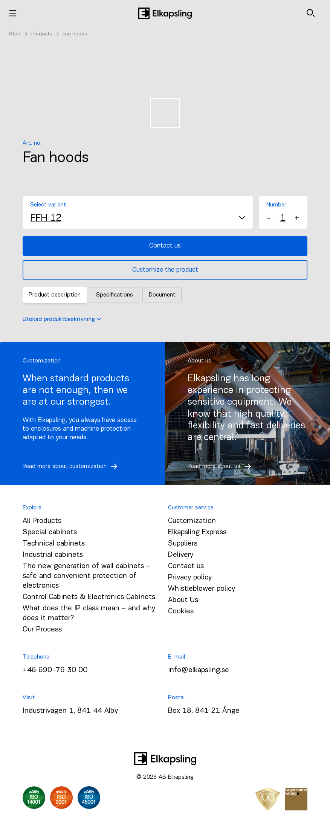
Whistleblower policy (201, 589)
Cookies (181, 611)
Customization (192, 521)
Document (162, 295)
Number (276, 205)
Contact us (165, 245)
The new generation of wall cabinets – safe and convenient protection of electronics (86, 576)
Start (15, 34)
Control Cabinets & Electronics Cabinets (89, 597)
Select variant (48, 205)
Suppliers (182, 543)
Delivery (180, 555)
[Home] (165, 13)
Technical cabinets (54, 543)
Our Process (42, 629)
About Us (183, 600)
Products (41, 34)
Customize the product (165, 270)
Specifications (114, 295)
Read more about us (221, 466)
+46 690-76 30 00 (55, 670)
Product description (55, 295)
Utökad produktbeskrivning (62, 319)
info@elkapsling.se (198, 670)
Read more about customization (72, 466)
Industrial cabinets (53, 555)
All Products (42, 521)
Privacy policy (190, 577)
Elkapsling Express (197, 532)
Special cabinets (50, 532)
